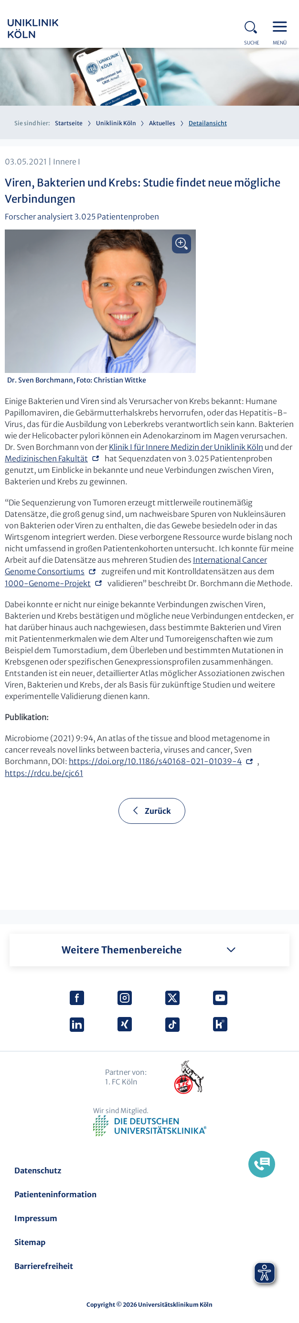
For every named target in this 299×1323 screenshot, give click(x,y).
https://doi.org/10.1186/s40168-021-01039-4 (155, 761)
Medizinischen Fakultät (46, 458)
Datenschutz (37, 1170)
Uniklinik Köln (46, 28)
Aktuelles (162, 123)
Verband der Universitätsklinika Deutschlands (149, 1126)
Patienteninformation (55, 1194)
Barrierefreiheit (43, 1266)
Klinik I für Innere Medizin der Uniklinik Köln (186, 447)
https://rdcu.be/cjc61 (44, 773)
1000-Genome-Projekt (48, 583)
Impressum (35, 1218)
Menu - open (282, 25)
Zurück (158, 811)
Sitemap (29, 1242)
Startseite (69, 123)
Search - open (253, 25)
